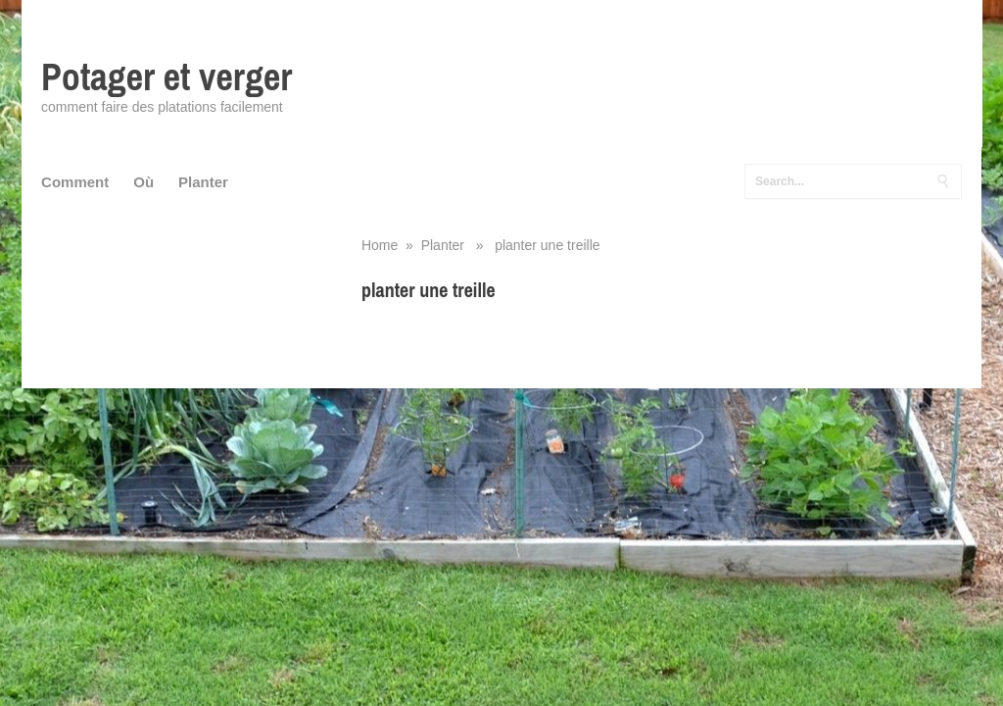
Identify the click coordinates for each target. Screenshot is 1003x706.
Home (379, 245)
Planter (203, 182)
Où (143, 182)
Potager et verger (166, 77)
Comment (75, 182)
